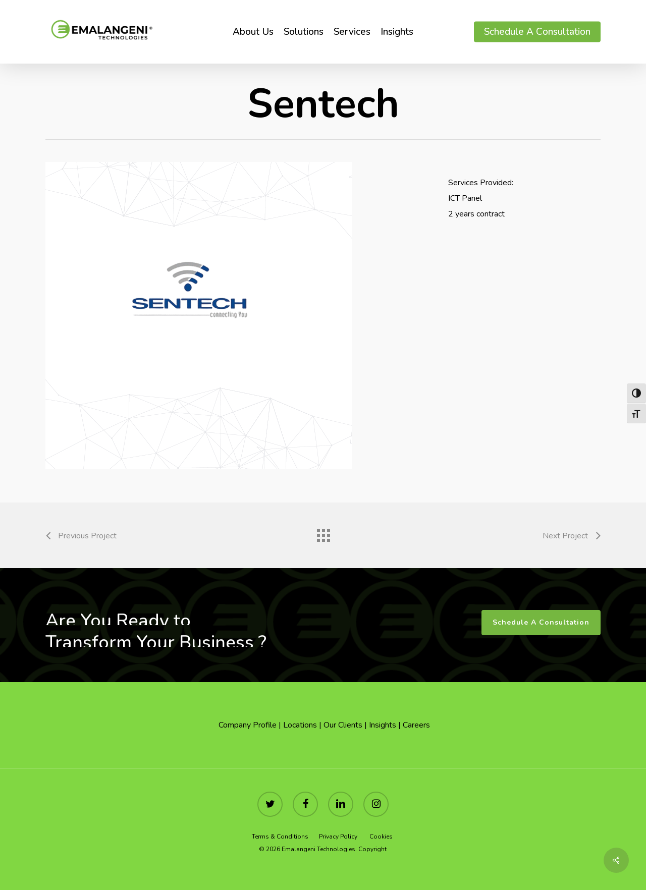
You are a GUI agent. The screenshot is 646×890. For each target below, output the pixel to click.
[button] (541, 622)
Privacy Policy (338, 836)
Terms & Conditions (281, 836)
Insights (382, 725)
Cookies (381, 836)
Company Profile (247, 725)
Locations (300, 725)
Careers (416, 725)
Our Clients (343, 725)
